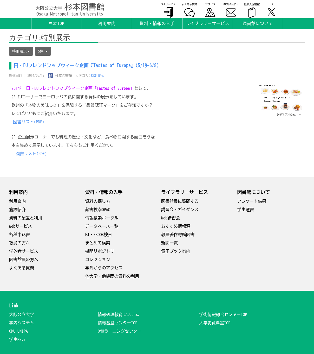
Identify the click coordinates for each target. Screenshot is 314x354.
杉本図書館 (60, 75)
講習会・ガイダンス (180, 209)
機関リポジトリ (99, 251)
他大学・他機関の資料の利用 (112, 276)
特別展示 (97, 75)
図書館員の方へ (23, 259)
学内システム (21, 323)
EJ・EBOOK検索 (98, 234)
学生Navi (17, 339)
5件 (43, 51)
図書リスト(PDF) (28, 122)
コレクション (97, 259)
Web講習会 (170, 218)
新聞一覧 (169, 243)
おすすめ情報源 (175, 226)
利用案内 (17, 201)
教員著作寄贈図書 (177, 234)
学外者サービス (23, 251)
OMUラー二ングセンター (119, 331)
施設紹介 (17, 209)
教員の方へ (19, 243)
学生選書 (245, 209)
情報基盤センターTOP (117, 323)
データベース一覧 (102, 226)
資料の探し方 (97, 201)
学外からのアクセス (104, 268)
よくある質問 (21, 268)
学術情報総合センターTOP (223, 314)
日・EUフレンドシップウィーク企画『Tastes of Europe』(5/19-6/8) (86, 65)
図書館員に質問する (180, 201)
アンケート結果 (251, 201)
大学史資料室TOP (214, 323)
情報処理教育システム (118, 314)
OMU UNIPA (18, 331)
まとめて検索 (97, 243)
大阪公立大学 (21, 314)
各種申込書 (19, 234)
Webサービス (20, 226)
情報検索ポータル (102, 218)
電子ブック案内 (175, 251)
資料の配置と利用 (25, 218)
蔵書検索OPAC (97, 209)
